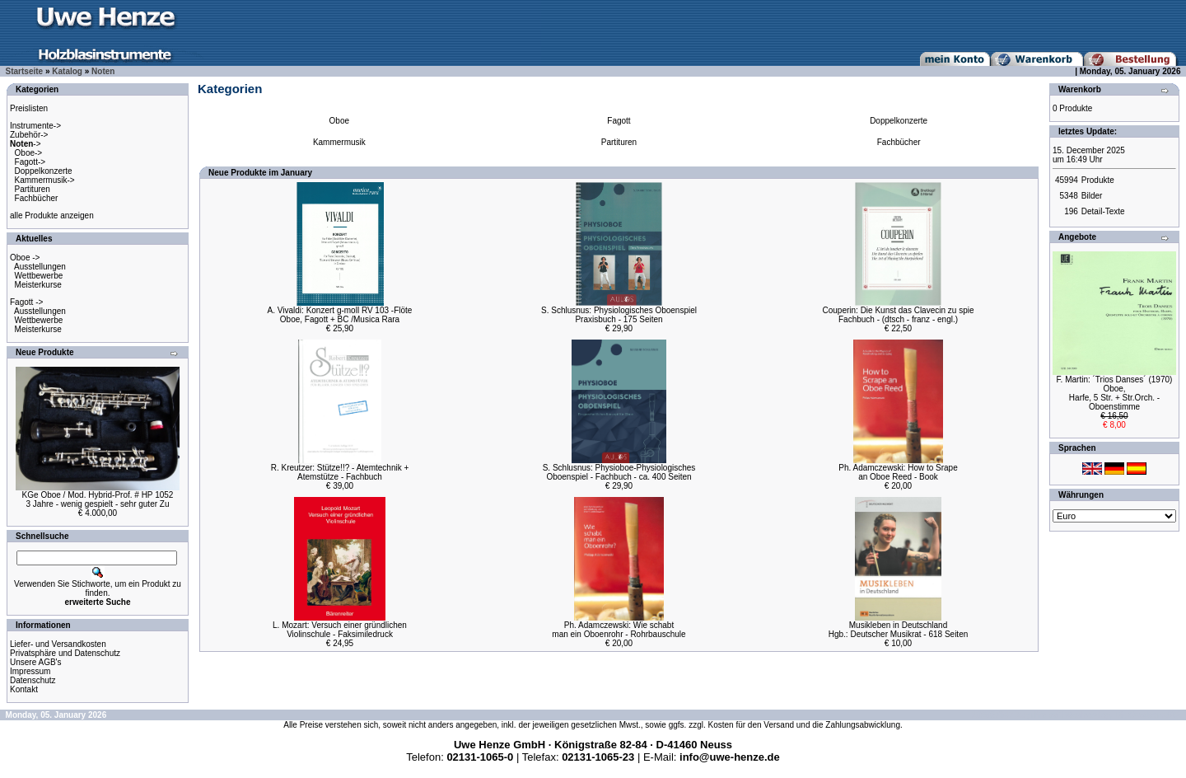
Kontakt (24, 689)
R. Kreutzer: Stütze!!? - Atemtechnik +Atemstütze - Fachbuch (340, 472)
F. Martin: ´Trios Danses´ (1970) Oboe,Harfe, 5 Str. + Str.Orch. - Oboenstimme (1115, 393)
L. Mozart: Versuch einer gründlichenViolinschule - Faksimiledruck (340, 630)
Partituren (32, 189)
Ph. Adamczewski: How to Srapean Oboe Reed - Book (898, 472)
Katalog (67, 71)
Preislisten (29, 108)
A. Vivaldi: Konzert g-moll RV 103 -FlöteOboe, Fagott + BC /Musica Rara (340, 315)
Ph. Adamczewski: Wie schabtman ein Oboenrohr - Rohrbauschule (618, 630)
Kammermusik (339, 142)
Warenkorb (1079, 89)
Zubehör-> (29, 134)
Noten (102, 71)
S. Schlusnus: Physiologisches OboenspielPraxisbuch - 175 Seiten (619, 315)
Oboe (339, 120)
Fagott (618, 120)
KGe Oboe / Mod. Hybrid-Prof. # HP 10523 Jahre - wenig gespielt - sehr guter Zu (98, 499)
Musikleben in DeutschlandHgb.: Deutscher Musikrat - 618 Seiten (899, 630)
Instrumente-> (35, 125)
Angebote (1077, 236)
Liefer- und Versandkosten (58, 644)
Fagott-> (30, 161)
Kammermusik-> (45, 180)
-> (25, 143)
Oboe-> (29, 152)
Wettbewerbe (39, 275)
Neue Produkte (45, 352)
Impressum (30, 671)
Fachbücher (36, 198)
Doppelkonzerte (43, 171)
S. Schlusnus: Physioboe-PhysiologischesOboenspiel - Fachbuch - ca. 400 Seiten (619, 472)
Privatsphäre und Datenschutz (65, 653)
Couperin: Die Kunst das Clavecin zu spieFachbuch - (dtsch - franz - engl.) (898, 315)
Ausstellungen (40, 266)
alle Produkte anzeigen (52, 215)
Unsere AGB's (36, 662)
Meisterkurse (38, 284)
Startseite (25, 71)
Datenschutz (33, 680)
